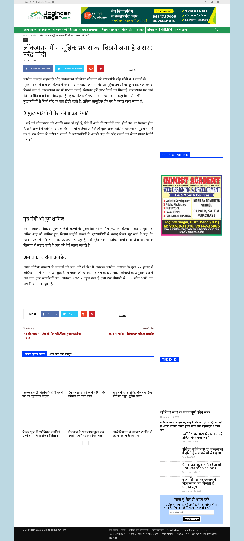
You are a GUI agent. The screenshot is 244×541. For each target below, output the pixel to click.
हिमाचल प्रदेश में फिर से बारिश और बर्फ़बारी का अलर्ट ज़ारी (86, 394)
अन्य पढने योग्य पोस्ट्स (60, 354)
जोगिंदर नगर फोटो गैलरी (138, 530)
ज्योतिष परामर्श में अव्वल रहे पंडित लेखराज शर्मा (202, 435)
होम (25, 40)
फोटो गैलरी (113, 537)
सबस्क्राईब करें (192, 519)
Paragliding (167, 533)
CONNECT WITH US (175, 155)
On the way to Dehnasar (204, 533)
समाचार (44, 30)
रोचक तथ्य (180, 30)
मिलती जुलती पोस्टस (35, 354)
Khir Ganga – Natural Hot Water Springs (201, 466)
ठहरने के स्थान (158, 530)
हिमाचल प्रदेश (110, 30)
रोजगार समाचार (88, 30)
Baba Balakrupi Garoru (195, 530)
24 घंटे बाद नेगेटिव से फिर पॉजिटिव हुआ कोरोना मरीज (52, 336)
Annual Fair (183, 533)
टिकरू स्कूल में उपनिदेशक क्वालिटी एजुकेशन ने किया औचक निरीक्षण (41, 433)
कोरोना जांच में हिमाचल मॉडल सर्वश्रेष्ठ (131, 334)
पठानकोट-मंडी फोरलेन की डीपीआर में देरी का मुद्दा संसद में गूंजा (42, 394)
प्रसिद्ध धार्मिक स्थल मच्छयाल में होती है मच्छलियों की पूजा (202, 451)
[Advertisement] (88, 296)
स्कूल (123, 530)
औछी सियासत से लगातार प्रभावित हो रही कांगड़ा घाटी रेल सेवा (132, 433)
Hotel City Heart (117, 533)
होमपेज (30, 30)
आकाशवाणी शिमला (64, 30)
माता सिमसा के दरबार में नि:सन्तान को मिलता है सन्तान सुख (199, 483)
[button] (216, 29)
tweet (132, 70)
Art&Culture (173, 530)
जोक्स (152, 30)
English (165, 30)
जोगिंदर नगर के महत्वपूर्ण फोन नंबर (185, 412)
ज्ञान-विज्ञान (113, 530)
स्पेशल (140, 30)
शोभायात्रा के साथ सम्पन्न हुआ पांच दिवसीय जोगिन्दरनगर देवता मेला (86, 433)
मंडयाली (128, 30)
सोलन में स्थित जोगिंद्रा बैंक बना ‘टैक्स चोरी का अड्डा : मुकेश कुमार (133, 394)
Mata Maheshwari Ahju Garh (143, 533)
